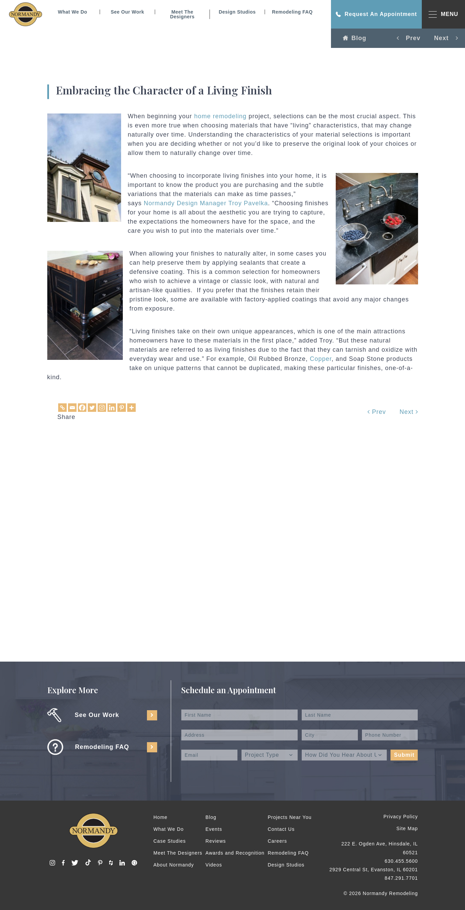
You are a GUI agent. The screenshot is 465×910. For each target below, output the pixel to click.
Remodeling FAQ (292, 12)
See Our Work (127, 12)
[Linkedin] (111, 407)
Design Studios (237, 12)
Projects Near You (290, 817)
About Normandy (173, 865)
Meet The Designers (182, 14)
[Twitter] (92, 407)
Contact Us (281, 829)
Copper (321, 358)
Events (213, 829)
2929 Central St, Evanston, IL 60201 (373, 869)
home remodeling (220, 116)
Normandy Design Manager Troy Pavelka (205, 203)
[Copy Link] (62, 407)
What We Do (72, 12)
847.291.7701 (401, 878)
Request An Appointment (376, 14)
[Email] (72, 407)
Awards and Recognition (235, 853)
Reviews (215, 841)
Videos (213, 865)
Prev (376, 411)
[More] (131, 407)
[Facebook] (82, 407)
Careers (277, 841)
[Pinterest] (121, 407)
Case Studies (169, 841)
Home (160, 817)
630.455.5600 (401, 861)
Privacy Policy (400, 816)
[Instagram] (102, 407)
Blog (354, 38)
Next (408, 411)
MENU (443, 14)
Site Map (407, 828)
